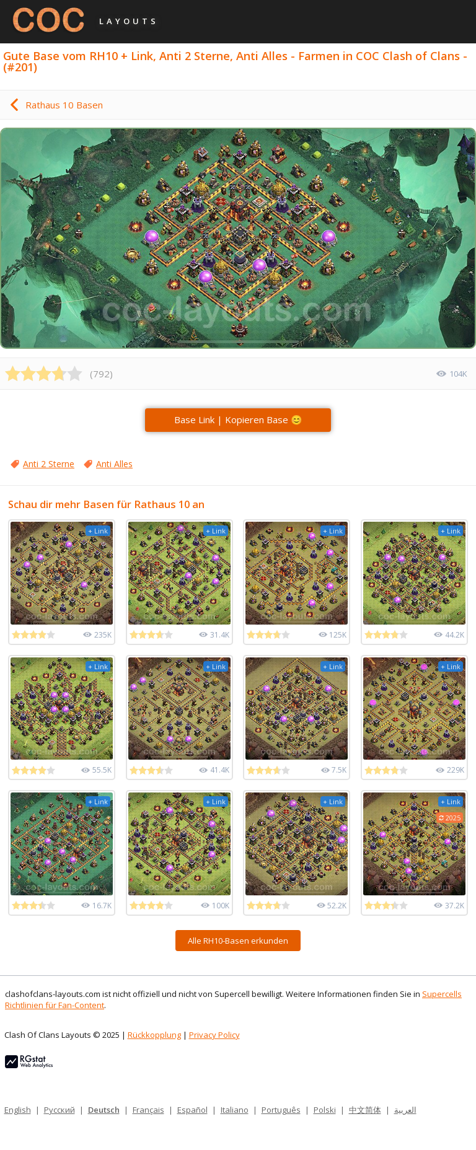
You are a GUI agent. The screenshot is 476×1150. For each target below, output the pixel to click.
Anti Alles (114, 464)
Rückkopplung (154, 1034)
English (17, 1109)
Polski (325, 1109)
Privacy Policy (214, 1034)
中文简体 (365, 1109)
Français (148, 1109)
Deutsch (104, 1109)
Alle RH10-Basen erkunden (238, 940)
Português (281, 1109)
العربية (405, 1109)
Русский (59, 1109)
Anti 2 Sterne (48, 464)
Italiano (235, 1109)
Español (192, 1109)
